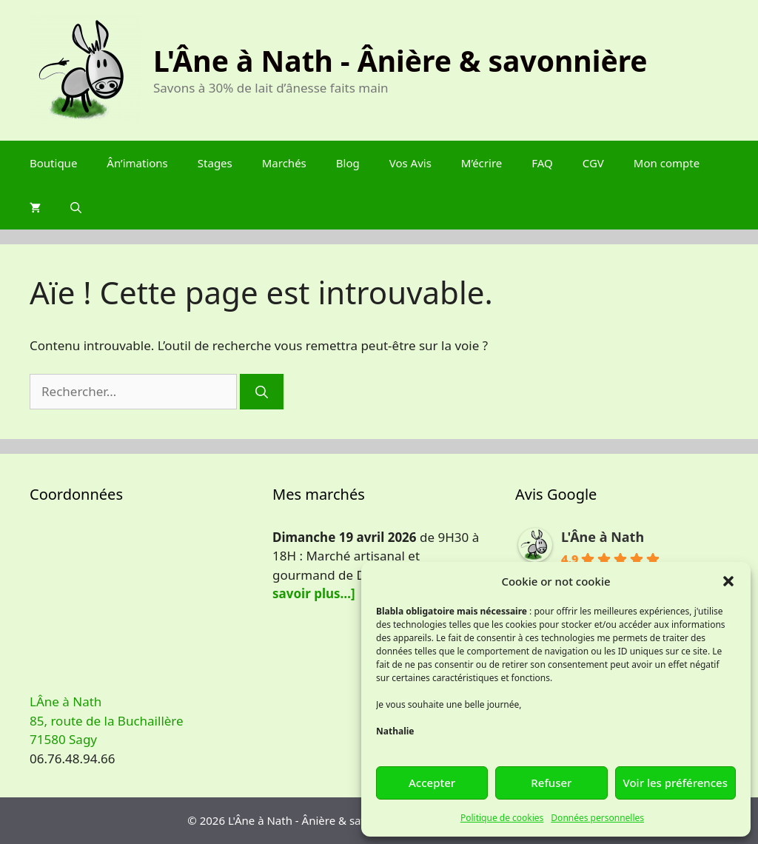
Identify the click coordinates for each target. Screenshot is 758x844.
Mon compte (667, 162)
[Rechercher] (262, 391)
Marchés (284, 162)
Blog (348, 162)
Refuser (551, 782)
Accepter (432, 782)
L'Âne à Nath (602, 537)
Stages (215, 162)
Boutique (53, 162)
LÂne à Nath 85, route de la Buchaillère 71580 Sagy (107, 720)
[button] (728, 581)
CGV (593, 162)
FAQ (542, 162)
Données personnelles (597, 817)
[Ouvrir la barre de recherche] (76, 207)
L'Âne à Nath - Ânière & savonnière (400, 60)
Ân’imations (137, 162)
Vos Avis (410, 162)
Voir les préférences (675, 782)
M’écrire (481, 162)
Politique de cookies (501, 817)
